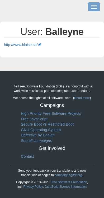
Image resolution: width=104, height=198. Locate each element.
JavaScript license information (66, 187)
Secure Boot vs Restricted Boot (47, 124)
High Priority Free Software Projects (51, 113)
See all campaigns (36, 140)
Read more (82, 98)
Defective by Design (38, 135)
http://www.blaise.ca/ (21, 45)
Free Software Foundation (68, 182)
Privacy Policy (33, 187)
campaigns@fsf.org (68, 175)
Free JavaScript (34, 119)
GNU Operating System (41, 130)
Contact (27, 156)
